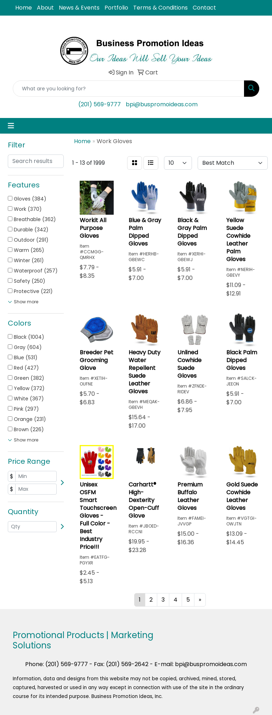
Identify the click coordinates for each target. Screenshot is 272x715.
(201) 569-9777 (99, 104)
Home (23, 8)
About (45, 8)
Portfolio (116, 8)
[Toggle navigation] (11, 126)
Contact (204, 8)
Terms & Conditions (160, 8)
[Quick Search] (128, 88)
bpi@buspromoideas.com (162, 104)
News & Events (79, 8)
